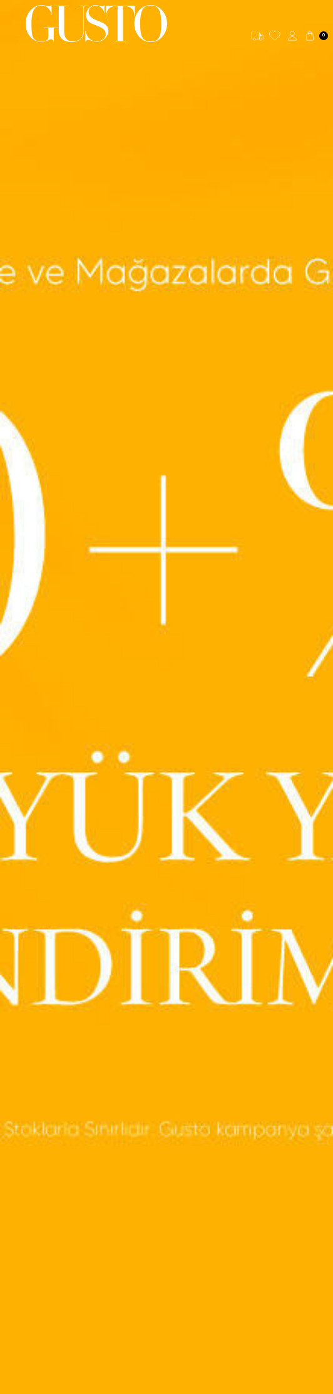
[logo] (96, 23)
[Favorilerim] (275, 35)
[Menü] (13, 23)
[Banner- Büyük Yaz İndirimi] (166, 697)
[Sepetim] (316, 35)
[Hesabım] (292, 35)
